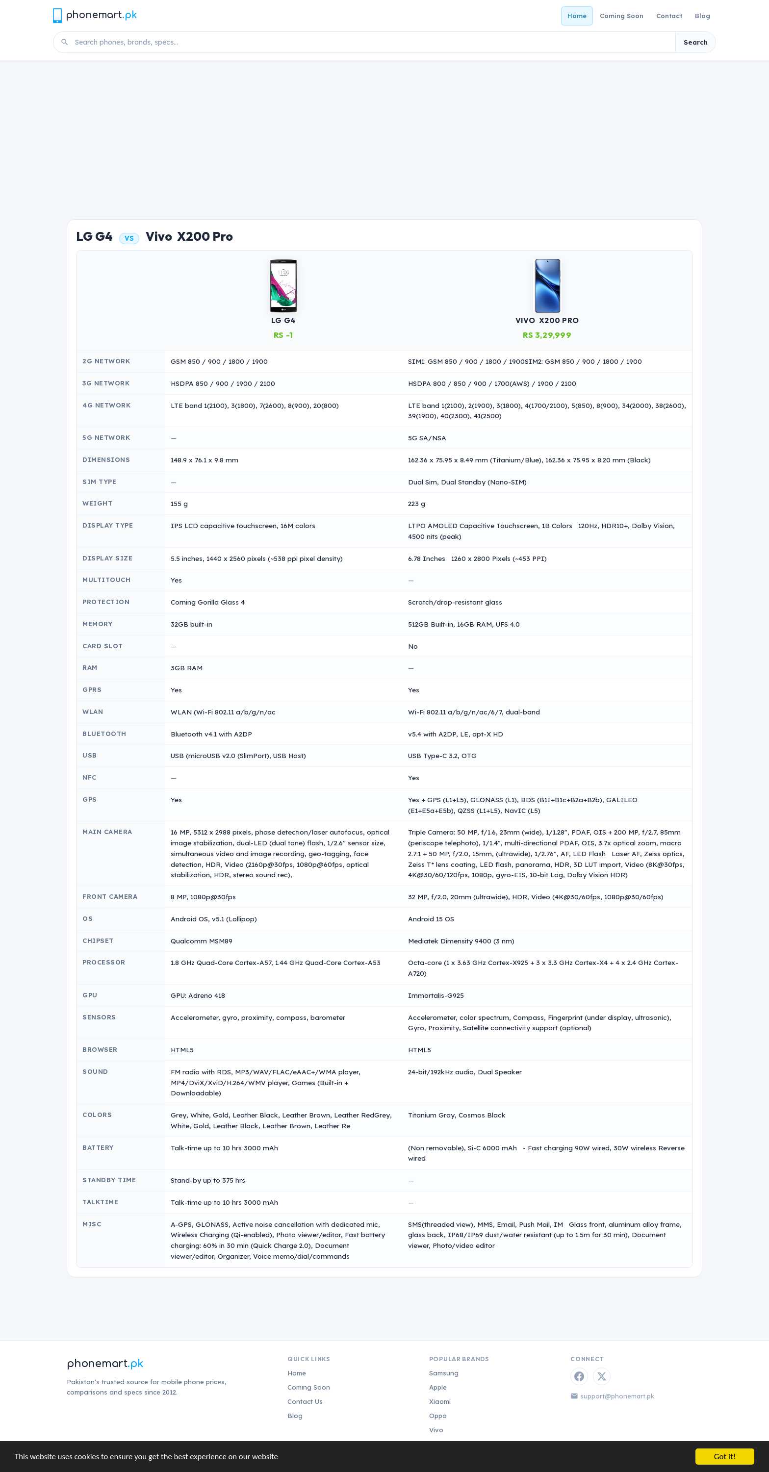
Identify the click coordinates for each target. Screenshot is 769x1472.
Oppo (438, 1416)
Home (577, 16)
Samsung (444, 1373)
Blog (702, 16)
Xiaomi (440, 1401)
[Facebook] (579, 1376)
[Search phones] (372, 42)
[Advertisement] (384, 134)
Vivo (436, 1430)
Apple (438, 1387)
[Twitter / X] (602, 1376)
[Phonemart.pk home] (94, 15)
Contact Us (305, 1401)
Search (696, 42)
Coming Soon (621, 16)
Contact (669, 16)
